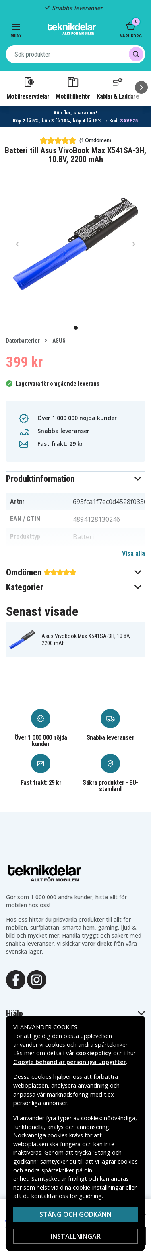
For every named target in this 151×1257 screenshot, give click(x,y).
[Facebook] (15, 979)
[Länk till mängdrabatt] (75, 116)
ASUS (58, 340)
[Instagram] (36, 979)
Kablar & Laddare (118, 88)
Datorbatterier (23, 340)
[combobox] (75, 54)
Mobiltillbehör (73, 88)
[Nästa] (141, 87)
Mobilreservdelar (27, 88)
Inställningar (76, 1236)
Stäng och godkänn (75, 1214)
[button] (75, 478)
